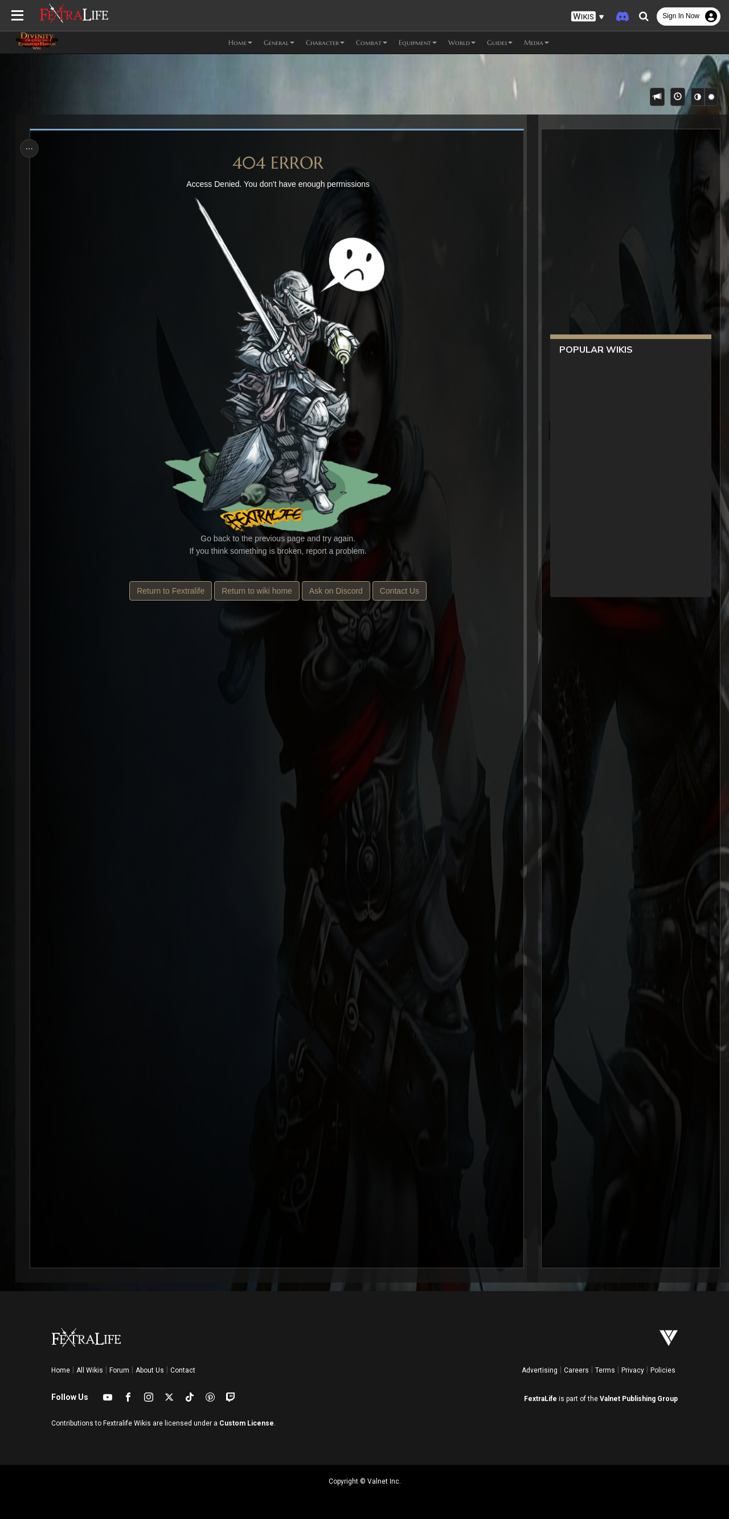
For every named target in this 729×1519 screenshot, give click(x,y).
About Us (150, 1370)
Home (60, 1370)
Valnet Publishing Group (639, 1399)
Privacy (632, 1370)
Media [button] (536, 42)
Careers (576, 1370)
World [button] (462, 42)
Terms (605, 1370)
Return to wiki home (257, 590)
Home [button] (240, 42)
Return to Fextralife (170, 590)
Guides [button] (500, 42)
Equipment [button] (418, 42)
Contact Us (399, 590)
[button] (587, 17)
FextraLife (540, 1399)
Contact (182, 1370)
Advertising (540, 1370)
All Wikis (89, 1370)
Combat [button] (371, 42)
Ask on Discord (335, 590)
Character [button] (325, 42)
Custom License (246, 1423)
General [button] (279, 42)
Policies (662, 1370)
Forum (119, 1370)
